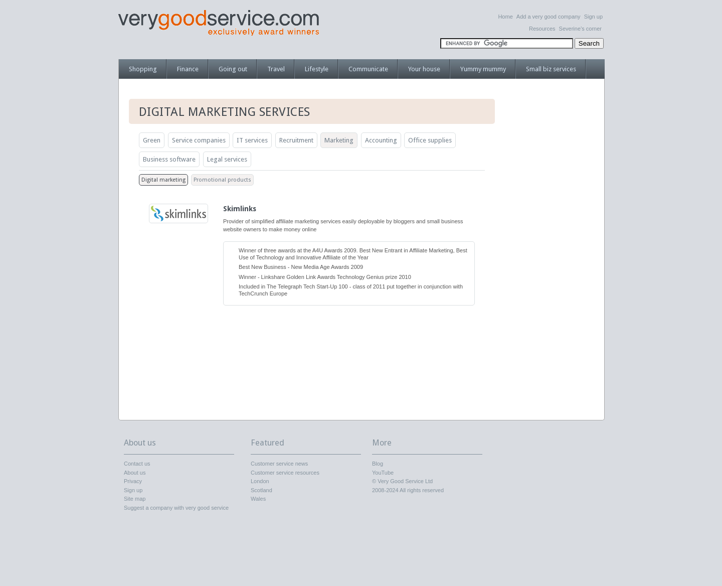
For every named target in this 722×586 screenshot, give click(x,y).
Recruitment (296, 140)
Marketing (338, 140)
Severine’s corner (580, 29)
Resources (542, 29)
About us (134, 473)
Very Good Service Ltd (405, 481)
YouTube (383, 473)
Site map (134, 499)
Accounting (381, 140)
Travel (276, 69)
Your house (424, 69)
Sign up (593, 17)
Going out (233, 69)
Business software (169, 159)
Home (505, 17)
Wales (258, 499)
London (260, 481)
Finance (188, 69)
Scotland (261, 490)
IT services (252, 140)
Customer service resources (285, 473)
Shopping (143, 69)
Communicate (368, 69)
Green (151, 140)
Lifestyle (316, 69)
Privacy (133, 481)
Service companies (199, 140)
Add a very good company (548, 17)
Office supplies (430, 140)
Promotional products (222, 180)
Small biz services (551, 69)
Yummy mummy (483, 69)
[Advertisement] (554, 253)
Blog (377, 464)
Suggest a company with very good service (176, 508)
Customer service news (279, 464)
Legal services (227, 159)
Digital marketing (163, 180)
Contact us (137, 464)
